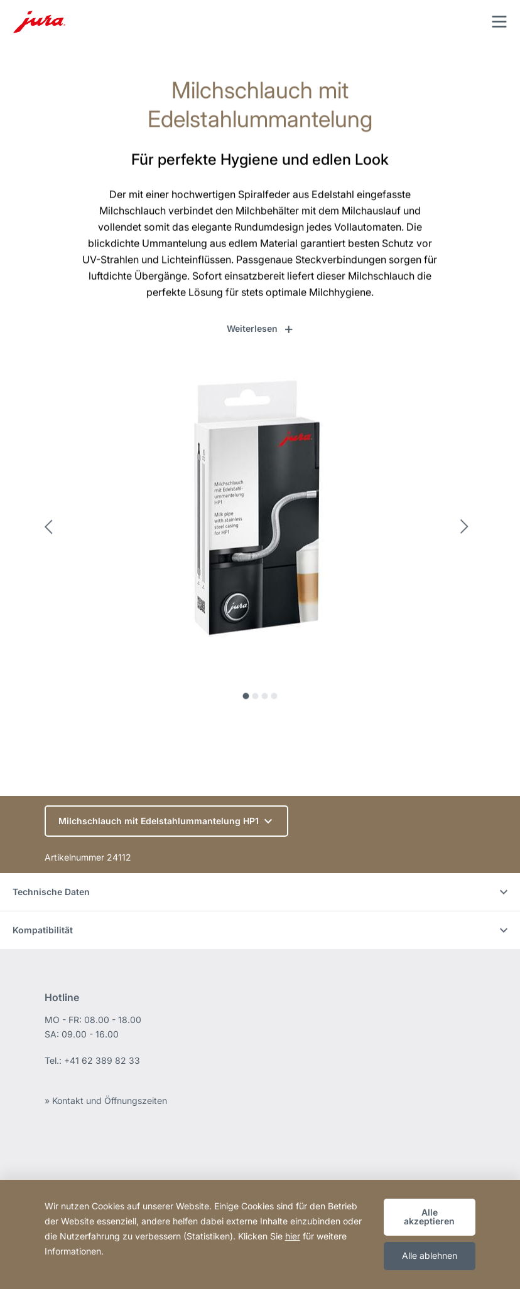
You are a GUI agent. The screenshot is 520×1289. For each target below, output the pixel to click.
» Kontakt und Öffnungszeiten (106, 1100)
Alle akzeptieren (429, 1216)
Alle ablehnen (429, 1255)
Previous (52, 531)
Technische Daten (260, 891)
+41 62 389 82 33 (102, 1060)
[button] (260, 328)
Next (467, 531)
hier (292, 1236)
